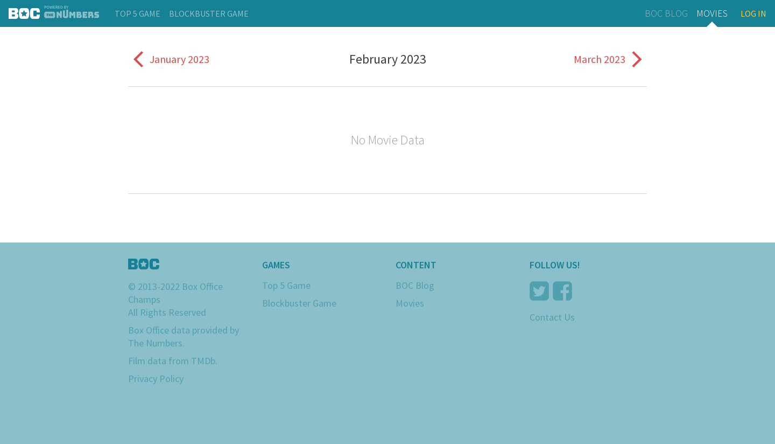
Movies (712, 13)
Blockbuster (209, 13)
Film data (147, 361)
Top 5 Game (286, 285)
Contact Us (552, 317)
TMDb (203, 361)
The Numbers (155, 343)
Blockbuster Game (299, 303)
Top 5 (137, 13)
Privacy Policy (156, 378)
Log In (753, 13)
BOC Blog (666, 13)
